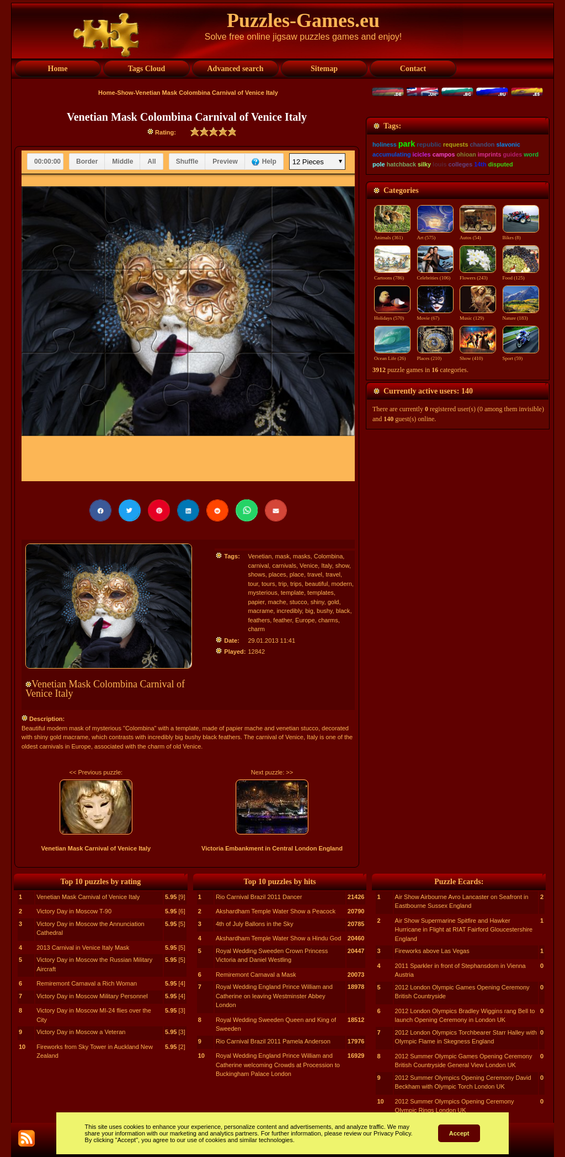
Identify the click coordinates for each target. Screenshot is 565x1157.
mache (277, 602)
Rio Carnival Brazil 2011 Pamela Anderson (273, 1041)
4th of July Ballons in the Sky (255, 924)
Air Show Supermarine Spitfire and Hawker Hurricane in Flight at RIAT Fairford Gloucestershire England (464, 929)
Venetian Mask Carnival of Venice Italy (96, 848)
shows (256, 574)
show (342, 565)
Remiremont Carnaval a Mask (256, 974)
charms (328, 620)
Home (106, 92)
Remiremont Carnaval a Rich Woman (86, 983)
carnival (258, 565)
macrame (260, 610)
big (309, 610)
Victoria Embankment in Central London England (272, 848)
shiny (317, 602)
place (297, 574)
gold (333, 602)
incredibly (289, 610)
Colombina (328, 556)
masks (302, 556)
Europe (305, 620)
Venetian (259, 556)
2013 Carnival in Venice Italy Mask (82, 947)
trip (283, 583)
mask (282, 556)
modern (342, 583)
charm (256, 629)
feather (282, 620)
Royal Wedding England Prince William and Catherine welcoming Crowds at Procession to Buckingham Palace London (278, 1064)
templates (320, 592)
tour (253, 583)
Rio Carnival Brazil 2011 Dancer (259, 897)
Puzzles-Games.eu (303, 20)
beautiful (316, 583)
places (277, 574)
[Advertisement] (457, 186)
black (343, 610)
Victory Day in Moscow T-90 (73, 911)
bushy (325, 610)
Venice (309, 565)
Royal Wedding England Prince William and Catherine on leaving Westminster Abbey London (274, 995)
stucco (298, 602)
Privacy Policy (392, 1133)
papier (256, 602)
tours (268, 583)
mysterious (262, 592)
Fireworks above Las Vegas (432, 951)
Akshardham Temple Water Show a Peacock (275, 911)
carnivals (284, 565)
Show (125, 92)
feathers (259, 620)
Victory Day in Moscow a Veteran (80, 1032)
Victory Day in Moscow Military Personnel (92, 996)
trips (296, 583)
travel (314, 574)
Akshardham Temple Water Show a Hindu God (278, 938)
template (292, 592)
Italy (326, 565)
